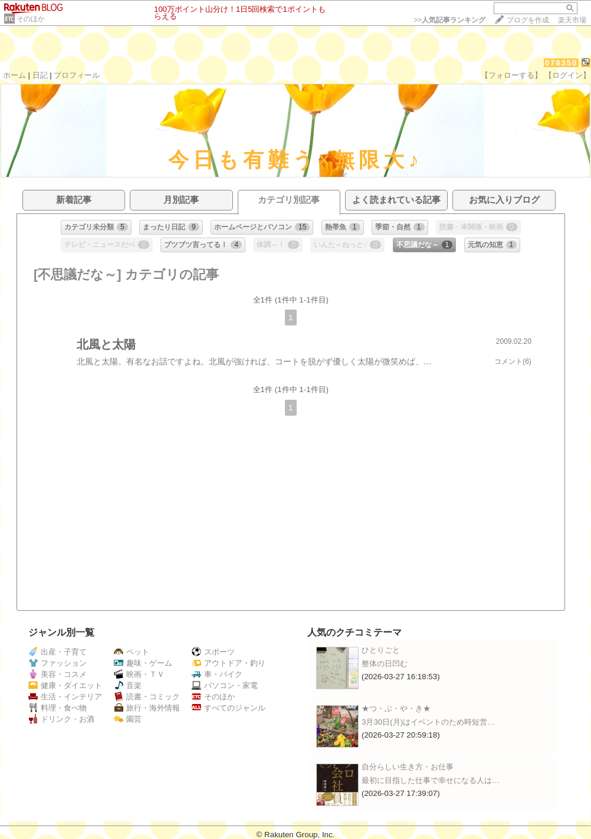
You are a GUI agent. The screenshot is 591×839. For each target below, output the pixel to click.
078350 (561, 62)
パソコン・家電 (225, 685)
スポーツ (213, 651)
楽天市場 (572, 20)
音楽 (128, 685)
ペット (131, 651)
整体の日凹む (385, 663)
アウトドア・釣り (228, 663)
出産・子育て (57, 651)
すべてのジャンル (228, 707)
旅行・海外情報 (147, 707)
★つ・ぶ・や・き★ (396, 708)
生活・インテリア (65, 696)
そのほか (31, 19)
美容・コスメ (57, 674)
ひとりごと (381, 650)
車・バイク (217, 674)
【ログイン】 (567, 75)
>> (449, 20)
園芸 (128, 719)
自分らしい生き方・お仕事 (408, 766)
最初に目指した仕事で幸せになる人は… (431, 780)
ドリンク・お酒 (61, 719)
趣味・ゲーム (143, 663)
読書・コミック (147, 696)
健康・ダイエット (65, 685)
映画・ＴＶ (139, 674)
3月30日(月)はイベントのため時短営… (428, 722)
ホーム (14, 75)
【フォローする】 (511, 75)
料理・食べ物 (57, 707)
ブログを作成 (528, 20)
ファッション (57, 663)
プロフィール (77, 75)
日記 (40, 75)
